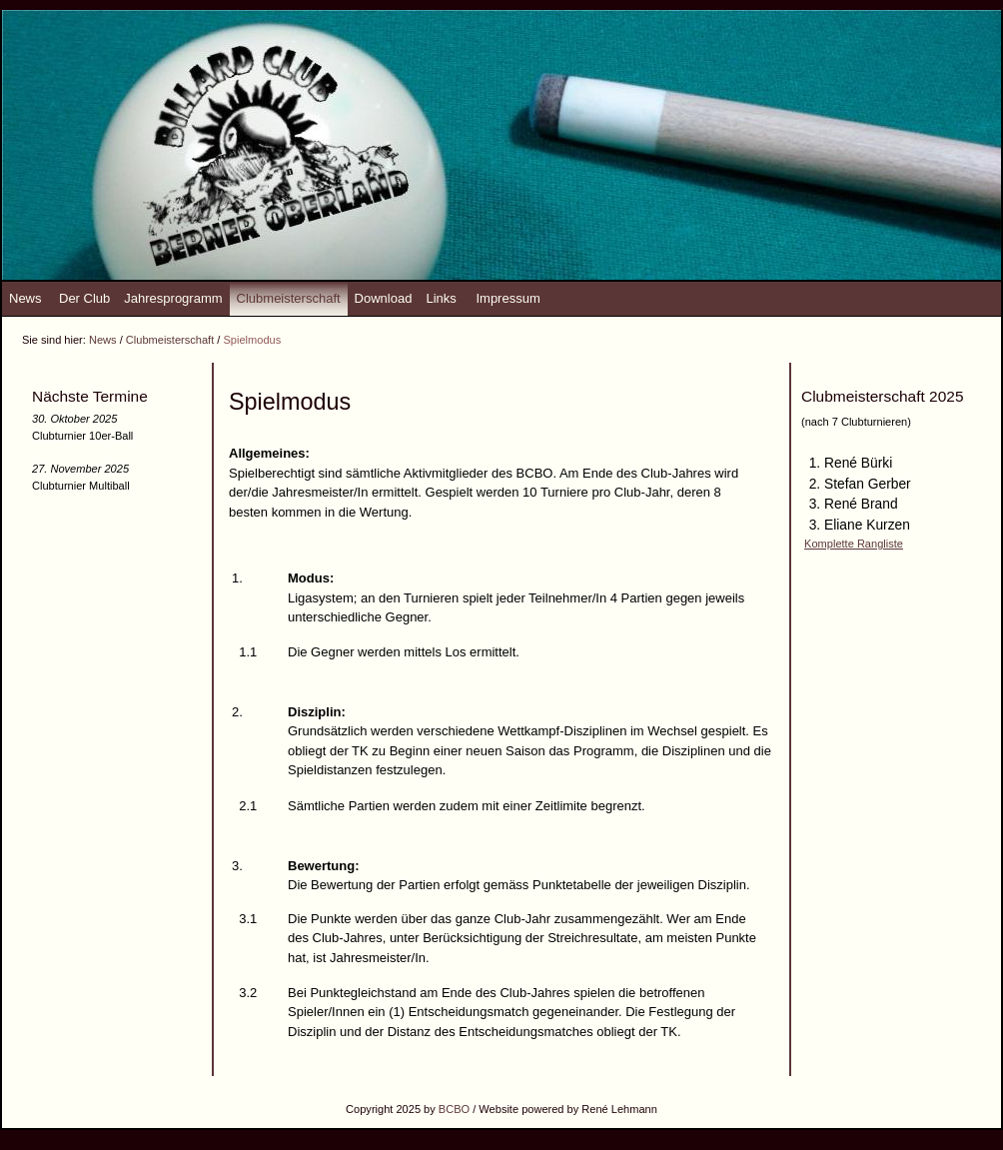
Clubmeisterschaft (289, 298)
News (25, 298)
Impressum (507, 298)
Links (441, 298)
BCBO (454, 1109)
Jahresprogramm (173, 298)
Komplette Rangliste (853, 544)
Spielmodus (252, 340)
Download (384, 298)
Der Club (84, 298)
